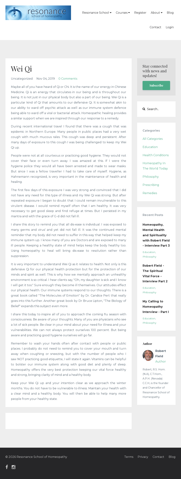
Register (140, 12)
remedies (150, 193)
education (150, 147)
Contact (155, 27)
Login (170, 27)
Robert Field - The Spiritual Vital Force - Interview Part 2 (155, 273)
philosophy (151, 176)
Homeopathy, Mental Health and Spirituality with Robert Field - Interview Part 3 (156, 235)
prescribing (151, 185)
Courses (123, 12)
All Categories (153, 139)
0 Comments (67, 78)
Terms (128, 457)
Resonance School (96, 12)
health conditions (156, 155)
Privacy (143, 457)
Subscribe (156, 85)
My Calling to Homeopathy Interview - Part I (156, 307)
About (156, 12)
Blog (170, 12)
